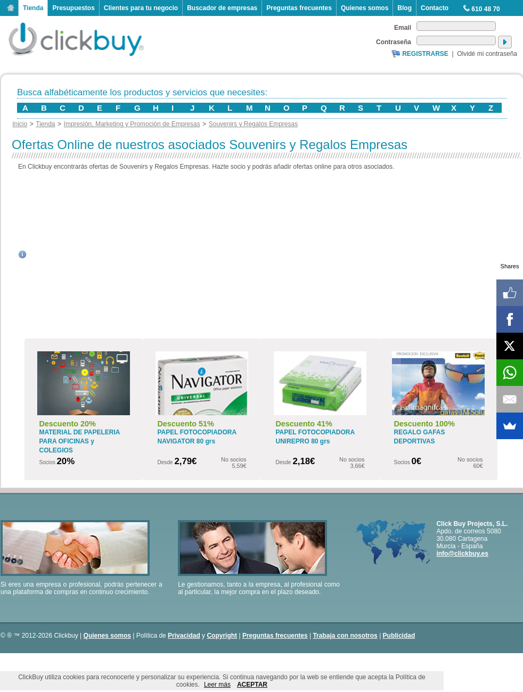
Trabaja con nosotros (345, 635)
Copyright (222, 635)
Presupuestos (73, 8)
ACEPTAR (252, 684)
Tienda (33, 8)
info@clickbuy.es (462, 553)
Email (402, 27)
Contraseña (393, 42)
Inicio (10, 8)
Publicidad (399, 635)
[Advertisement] (267, 254)
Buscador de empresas (222, 8)
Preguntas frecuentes (299, 8)
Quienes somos (364, 8)
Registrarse (425, 53)
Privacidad (184, 635)
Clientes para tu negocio (141, 8)
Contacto (434, 8)
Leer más (217, 684)
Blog (404, 8)
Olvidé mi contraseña (487, 53)
